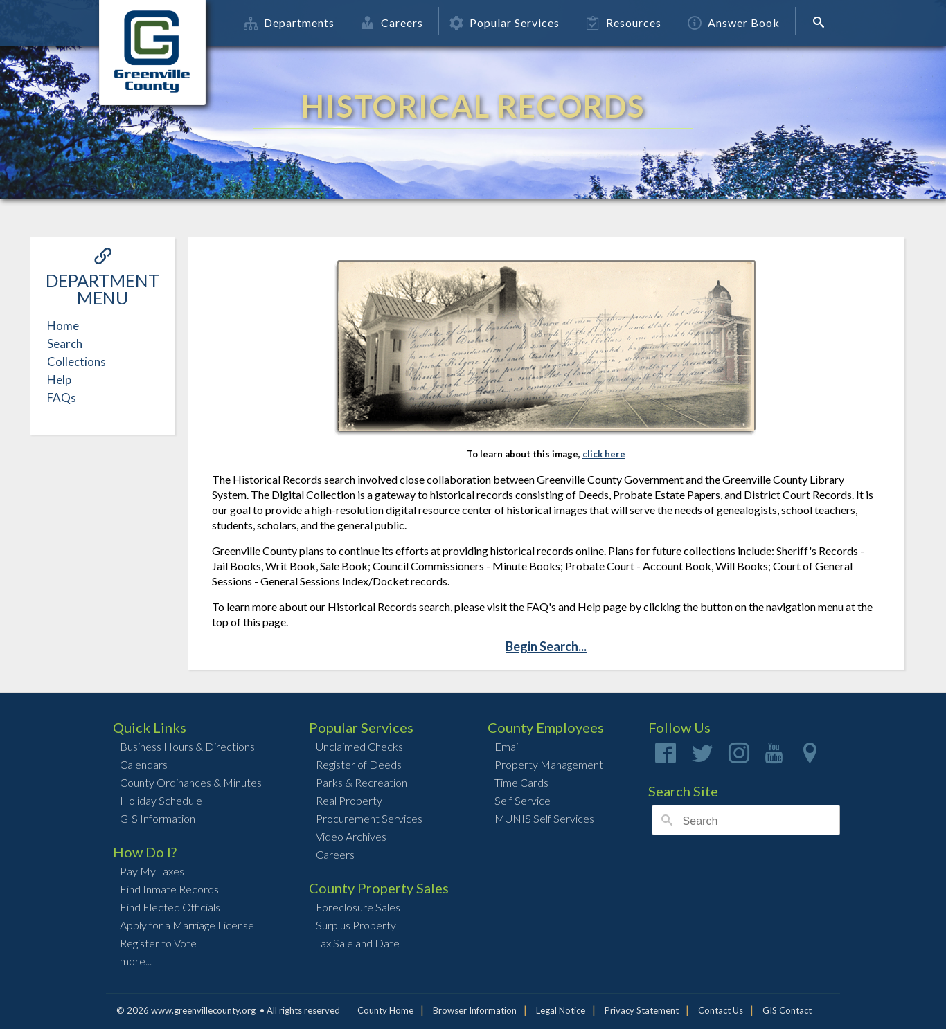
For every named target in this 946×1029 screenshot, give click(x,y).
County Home (385, 1010)
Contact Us (720, 1010)
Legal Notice (560, 1010)
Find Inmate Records (169, 888)
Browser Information (475, 1010)
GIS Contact (787, 1010)
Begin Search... (546, 646)
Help (59, 379)
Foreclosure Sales (358, 906)
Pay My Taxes (152, 870)
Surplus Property (356, 924)
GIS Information (157, 818)
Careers (392, 22)
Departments (289, 22)
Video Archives (351, 836)
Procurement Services (369, 818)
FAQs (61, 397)
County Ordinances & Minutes (191, 782)
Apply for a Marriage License (187, 924)
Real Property (349, 800)
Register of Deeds (359, 764)
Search (64, 343)
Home (63, 325)
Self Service (522, 800)
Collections (76, 361)
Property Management (548, 764)
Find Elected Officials (170, 906)
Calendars (144, 764)
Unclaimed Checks (359, 746)
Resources (623, 22)
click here (603, 453)
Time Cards (521, 782)
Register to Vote (158, 942)
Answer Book (734, 22)
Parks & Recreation (361, 782)
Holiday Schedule (161, 800)
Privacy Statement (642, 1010)
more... (136, 960)
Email (507, 746)
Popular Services (504, 22)
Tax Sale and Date (358, 942)
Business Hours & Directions (187, 746)
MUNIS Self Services (544, 818)
